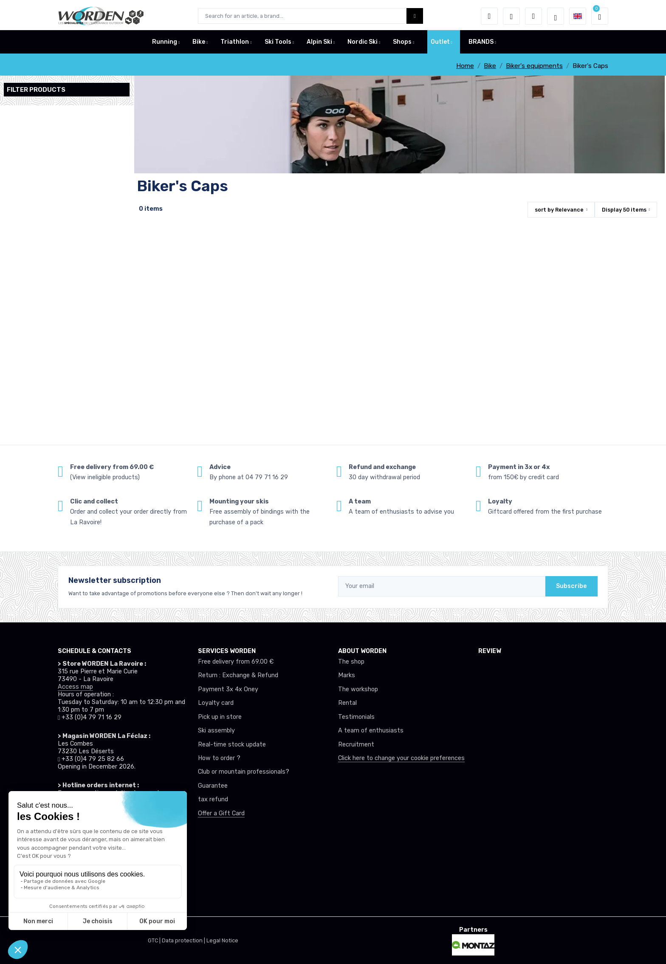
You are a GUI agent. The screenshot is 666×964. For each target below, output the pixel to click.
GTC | (155, 940)
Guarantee (213, 785)
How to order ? (219, 758)
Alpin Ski (319, 44)
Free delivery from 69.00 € (236, 661)
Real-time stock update (232, 744)
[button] (489, 16)
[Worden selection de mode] (555, 16)
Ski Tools (278, 44)
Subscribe (571, 586)
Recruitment (356, 744)
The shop (351, 661)
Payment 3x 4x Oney (228, 689)
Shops (402, 44)
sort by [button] (559, 209)
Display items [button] (624, 209)
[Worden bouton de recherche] (414, 16)
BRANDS (481, 44)
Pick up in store (220, 717)
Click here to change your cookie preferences (401, 758)
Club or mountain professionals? (243, 771)
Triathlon (234, 44)
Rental (347, 703)
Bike (198, 44)
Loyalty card (216, 703)
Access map (75, 686)
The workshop (358, 689)
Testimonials (356, 717)
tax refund (213, 799)
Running (164, 44)
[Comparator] (533, 16)
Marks (346, 675)
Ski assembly (216, 730)
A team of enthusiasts (371, 730)
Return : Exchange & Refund (238, 675)
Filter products (36, 89)
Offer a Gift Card (221, 813)
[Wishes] (511, 16)
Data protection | (184, 940)
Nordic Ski (362, 44)
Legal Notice (222, 940)
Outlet (440, 44)
